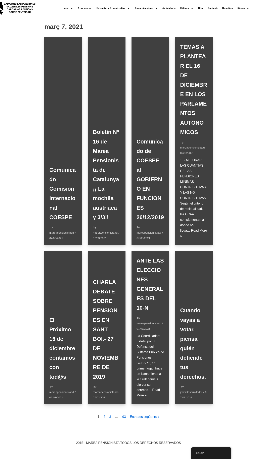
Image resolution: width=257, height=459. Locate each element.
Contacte (213, 8)
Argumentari (85, 8)
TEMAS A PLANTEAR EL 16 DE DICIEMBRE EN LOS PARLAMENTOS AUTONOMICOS (193, 94)
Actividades (169, 8)
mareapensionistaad (61, 242)
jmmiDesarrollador (191, 411)
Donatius (227, 8)
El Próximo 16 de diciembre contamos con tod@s (62, 367)
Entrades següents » (144, 436)
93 (124, 436)
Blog (201, 8)
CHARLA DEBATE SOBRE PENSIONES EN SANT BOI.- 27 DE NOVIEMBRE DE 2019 (106, 348)
